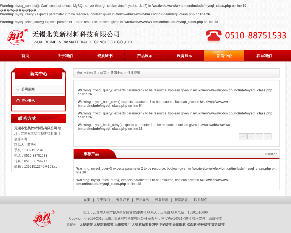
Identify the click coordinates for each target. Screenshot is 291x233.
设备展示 (184, 56)
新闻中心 (224, 56)
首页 (25, 56)
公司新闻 (28, 89)
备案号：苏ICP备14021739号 (169, 218)
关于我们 (65, 56)
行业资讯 (28, 101)
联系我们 (264, 56)
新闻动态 (181, 200)
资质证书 (105, 56)
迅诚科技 (215, 218)
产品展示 (144, 56)
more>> (271, 154)
